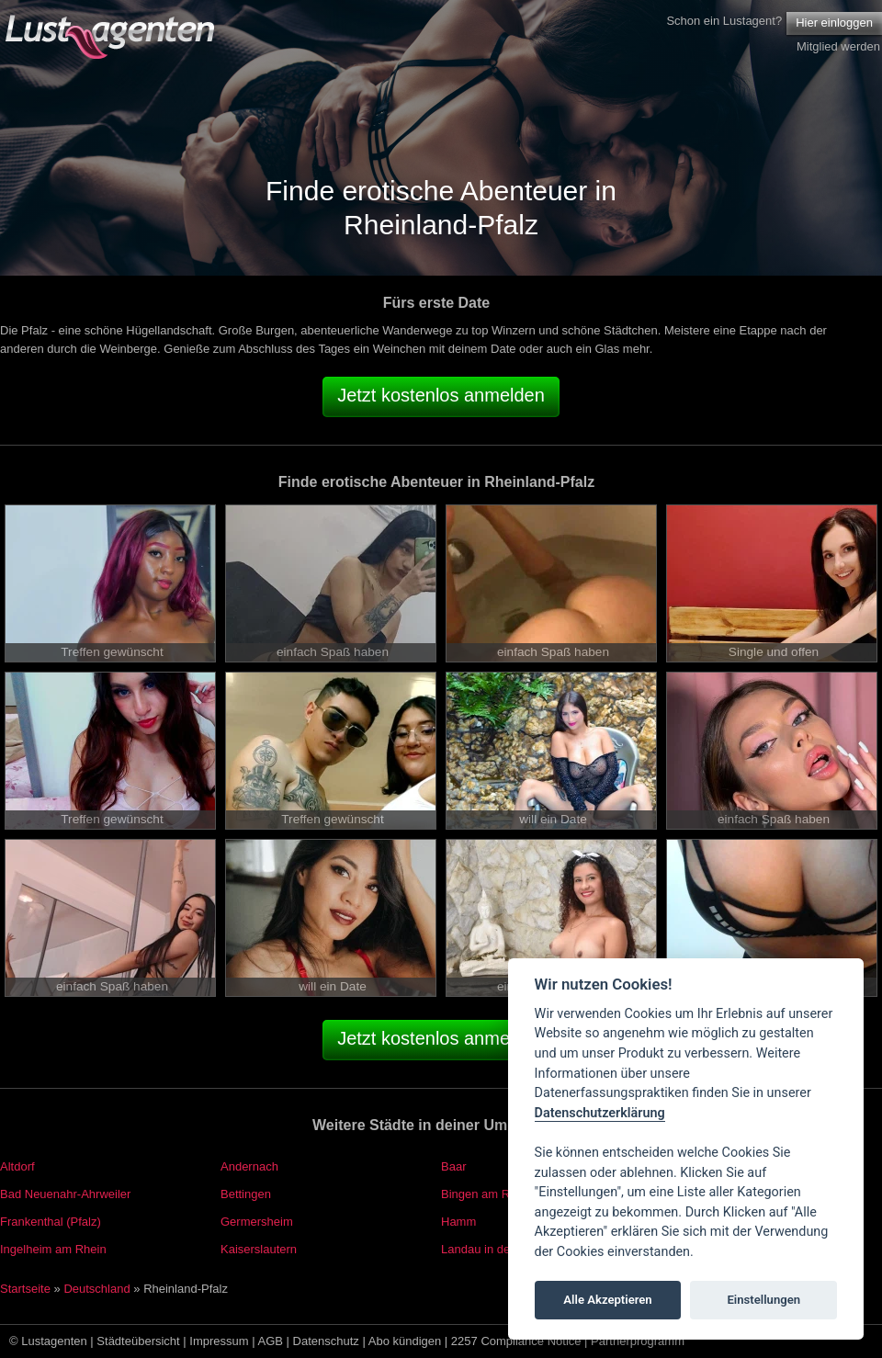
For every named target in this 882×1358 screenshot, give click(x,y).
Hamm (458, 1221)
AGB (270, 1341)
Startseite (25, 1289)
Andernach (249, 1166)
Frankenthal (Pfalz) (50, 1221)
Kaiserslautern (258, 1249)
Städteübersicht (137, 1341)
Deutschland (96, 1289)
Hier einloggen (834, 22)
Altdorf (17, 1166)
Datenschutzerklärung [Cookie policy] (600, 1113)
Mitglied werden (838, 46)
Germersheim (256, 1221)
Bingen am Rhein (487, 1194)
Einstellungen (763, 1300)
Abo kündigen (405, 1341)
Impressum (218, 1341)
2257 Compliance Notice (516, 1341)
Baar (453, 1166)
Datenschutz (326, 1341)
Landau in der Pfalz (492, 1249)
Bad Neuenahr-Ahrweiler (65, 1194)
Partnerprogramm (637, 1341)
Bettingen (245, 1194)
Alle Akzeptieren (607, 1300)
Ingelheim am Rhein (53, 1249)
